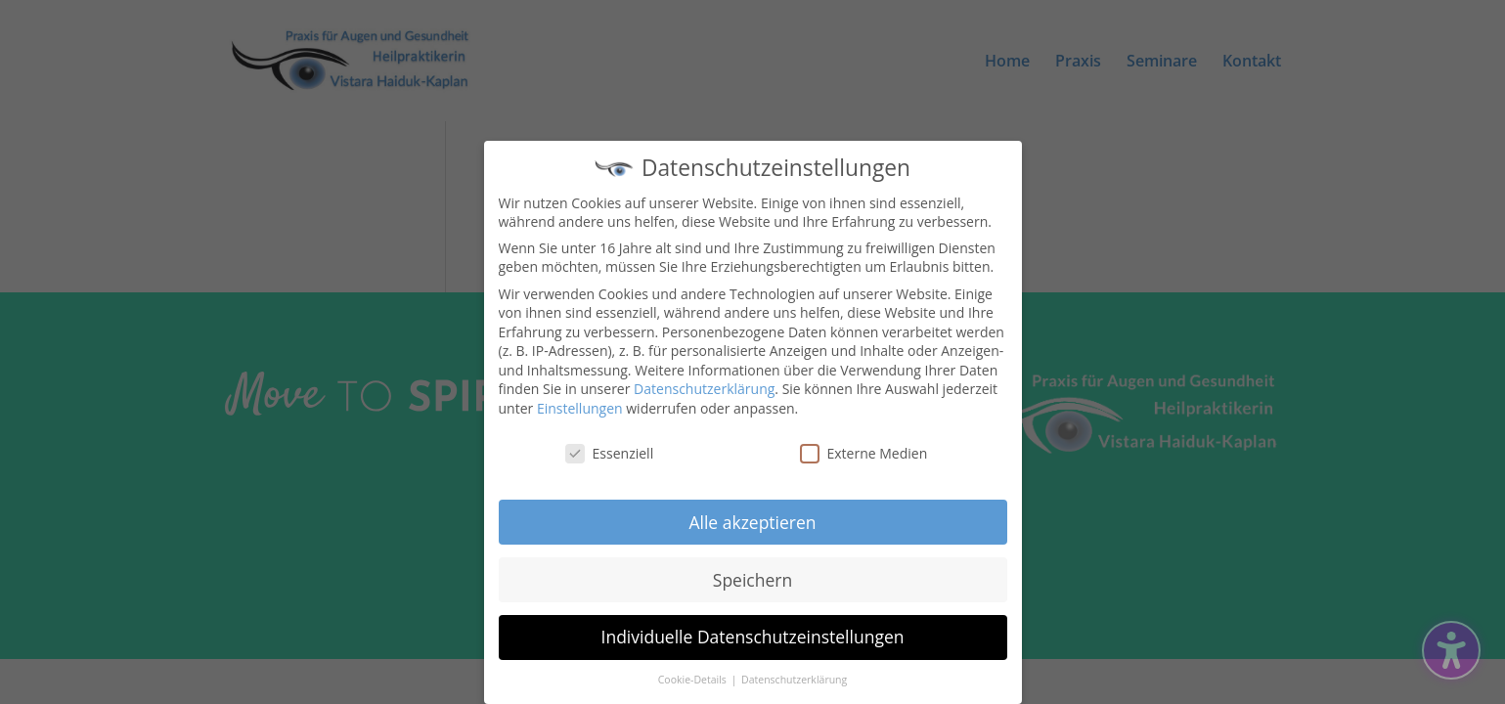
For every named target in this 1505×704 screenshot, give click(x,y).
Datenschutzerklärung (704, 385)
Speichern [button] (752, 576)
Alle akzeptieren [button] (752, 518)
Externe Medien (864, 450)
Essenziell (609, 450)
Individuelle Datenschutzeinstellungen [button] (753, 633)
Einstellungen (580, 405)
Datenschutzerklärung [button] (794, 676)
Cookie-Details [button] (694, 676)
